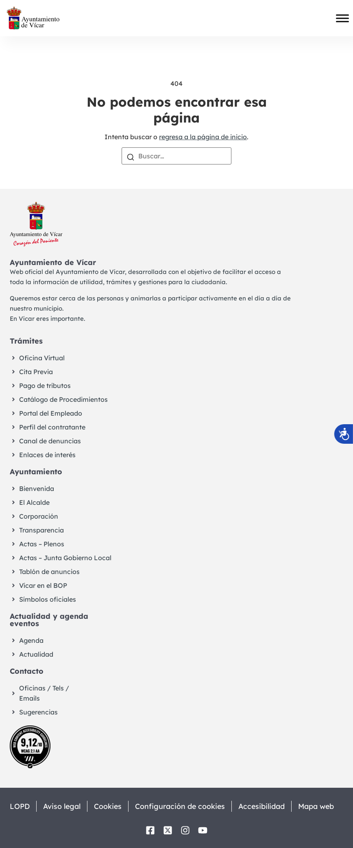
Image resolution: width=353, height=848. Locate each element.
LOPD (20, 806)
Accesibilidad (265, 806)
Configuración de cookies (182, 806)
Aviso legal (62, 806)
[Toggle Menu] (342, 18)
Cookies (110, 806)
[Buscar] (130, 156)
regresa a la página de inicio (203, 137)
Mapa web (320, 806)
